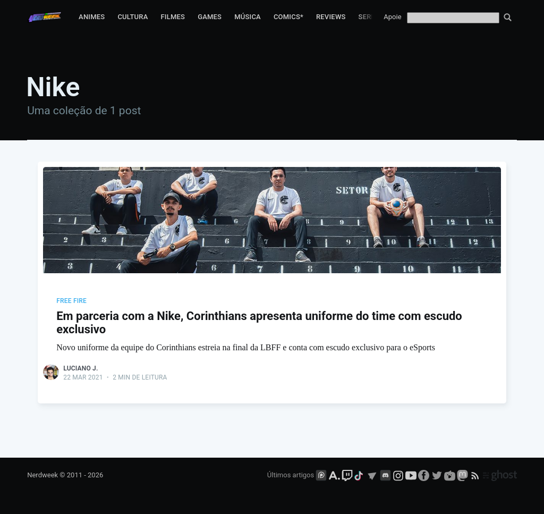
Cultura (132, 17)
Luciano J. (80, 368)
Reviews (331, 17)
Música (247, 17)
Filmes (172, 17)
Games (210, 17)
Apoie (392, 17)
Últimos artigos (290, 475)
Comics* (288, 17)
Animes (92, 17)
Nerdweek (42, 475)
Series (370, 17)
